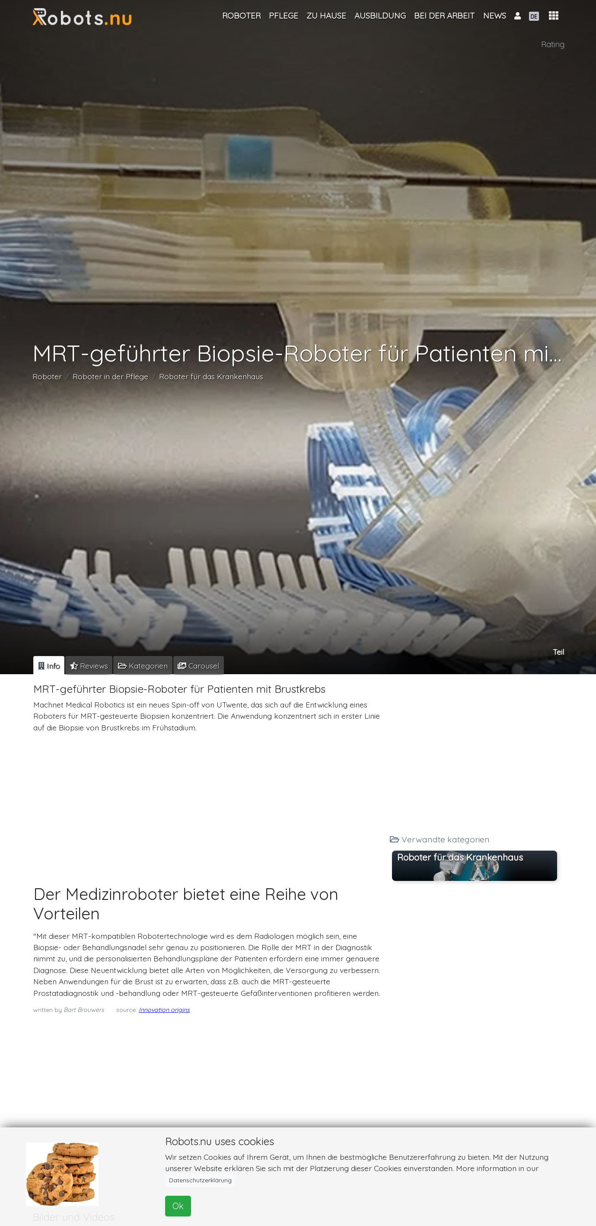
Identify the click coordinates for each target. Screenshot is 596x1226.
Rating (552, 44)
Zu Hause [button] (326, 15)
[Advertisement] (208, 800)
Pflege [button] (283, 15)
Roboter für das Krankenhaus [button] (460, 857)
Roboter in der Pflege (110, 376)
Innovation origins (164, 1010)
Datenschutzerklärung (200, 1180)
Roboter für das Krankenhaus (211, 376)
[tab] (48, 665)
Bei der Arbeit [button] (444, 15)
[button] (553, 16)
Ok (178, 1205)
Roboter (47, 376)
